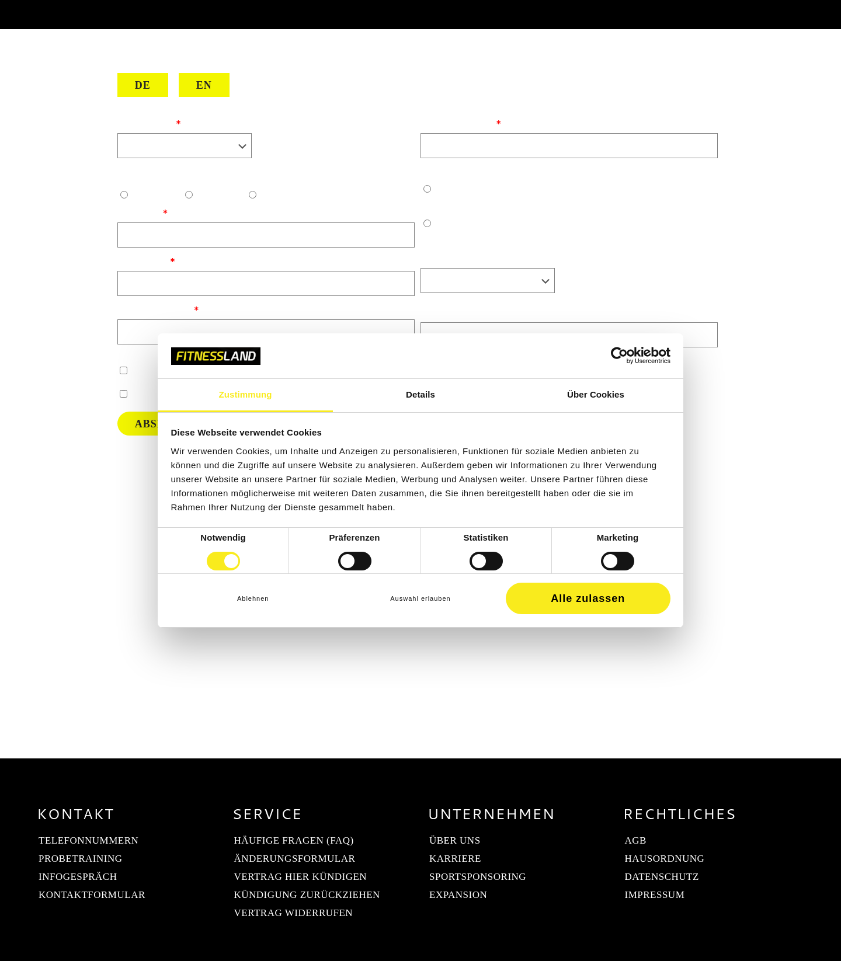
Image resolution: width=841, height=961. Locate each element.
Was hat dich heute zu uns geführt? (501, 312)
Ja (425, 206)
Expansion (458, 894)
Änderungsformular (295, 858)
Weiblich (217, 194)
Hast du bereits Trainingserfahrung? (503, 171)
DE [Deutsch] (143, 85)
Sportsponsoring (477, 876)
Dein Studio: (146, 123)
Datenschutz (662, 876)
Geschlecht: (144, 177)
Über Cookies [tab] (595, 394)
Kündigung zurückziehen (307, 894)
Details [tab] (420, 394)
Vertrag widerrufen (293, 912)
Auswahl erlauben (420, 598)
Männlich (152, 194)
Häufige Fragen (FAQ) (294, 840)
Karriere (455, 858)
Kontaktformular (92, 894)
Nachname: (143, 260)
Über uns (455, 840)
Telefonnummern (88, 840)
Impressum (655, 894)
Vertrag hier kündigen (300, 876)
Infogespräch (78, 876)
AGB (636, 840)
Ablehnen (253, 598)
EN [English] (204, 85)
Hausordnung (665, 858)
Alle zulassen (588, 598)
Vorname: (139, 212)
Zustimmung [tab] (245, 394)
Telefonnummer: (155, 309)
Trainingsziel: (450, 257)
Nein (431, 240)
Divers (275, 194)
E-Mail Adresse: (457, 123)
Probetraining (80, 858)
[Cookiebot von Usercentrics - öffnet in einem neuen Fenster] (619, 355)
